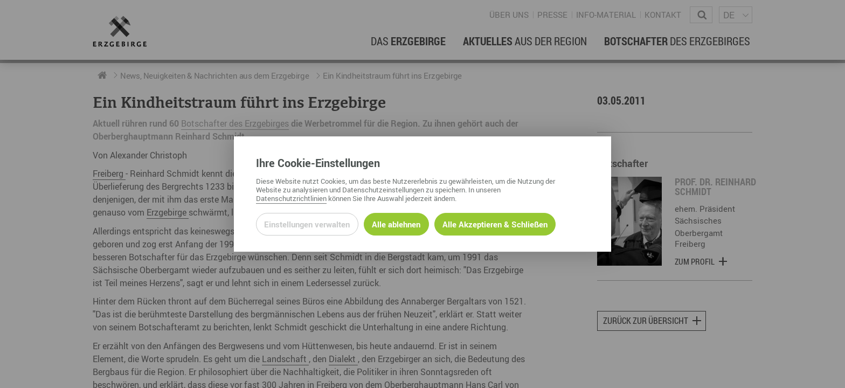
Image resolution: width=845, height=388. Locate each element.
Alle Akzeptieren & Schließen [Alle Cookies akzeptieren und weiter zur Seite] (495, 224)
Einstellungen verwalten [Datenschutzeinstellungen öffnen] (307, 224)
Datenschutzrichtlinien (291, 198)
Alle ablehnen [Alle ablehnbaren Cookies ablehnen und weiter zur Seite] (396, 224)
